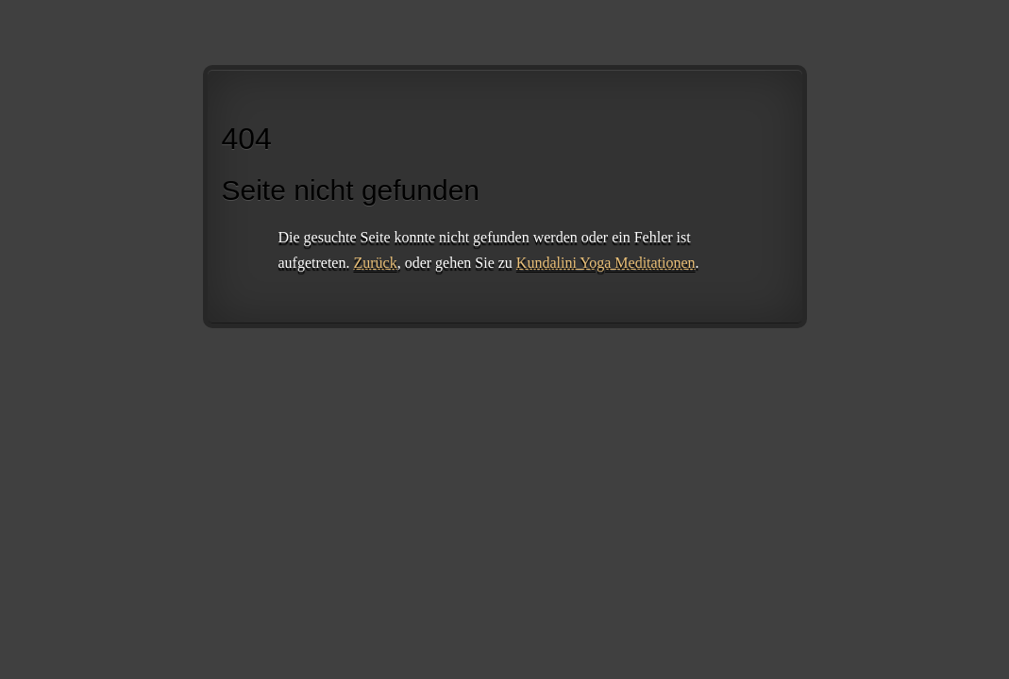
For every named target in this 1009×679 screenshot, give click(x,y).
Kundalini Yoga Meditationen (606, 263)
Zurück (374, 263)
